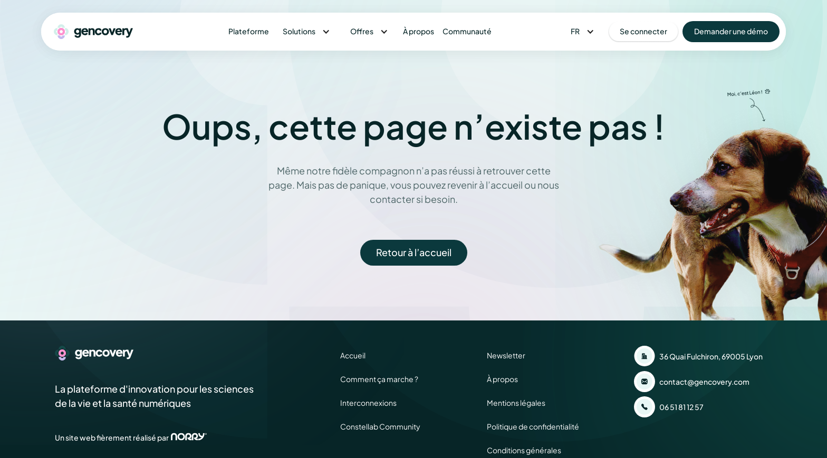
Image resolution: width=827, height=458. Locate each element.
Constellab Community (380, 426)
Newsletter (506, 355)
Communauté (467, 31)
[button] (307, 31)
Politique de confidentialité (533, 426)
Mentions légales (516, 402)
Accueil (353, 355)
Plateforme (248, 31)
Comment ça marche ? (379, 379)
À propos (418, 31)
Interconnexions (368, 402)
